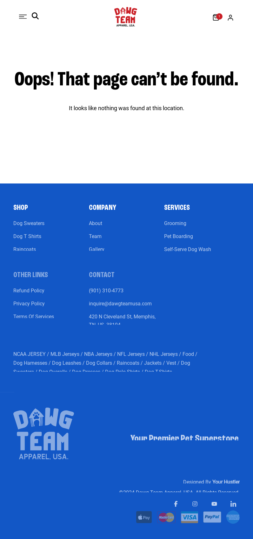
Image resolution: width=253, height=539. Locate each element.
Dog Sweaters (28, 228)
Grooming (175, 228)
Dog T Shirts (27, 241)
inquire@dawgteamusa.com (120, 308)
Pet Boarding (178, 241)
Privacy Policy (29, 308)
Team (95, 241)
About (95, 228)
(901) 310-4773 (106, 295)
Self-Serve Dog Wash (187, 254)
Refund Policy (28, 295)
